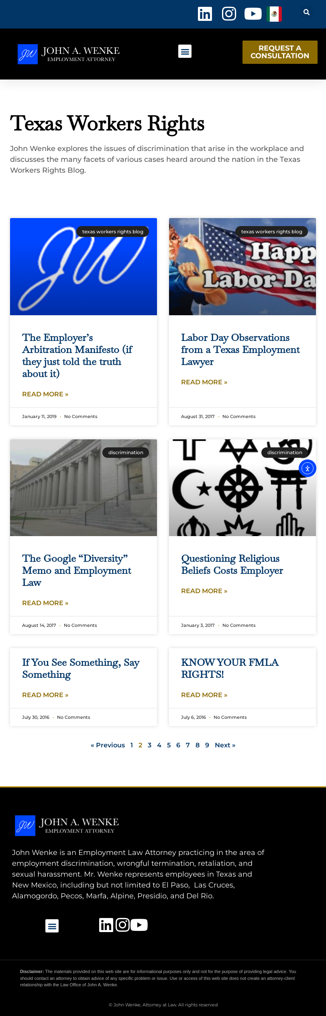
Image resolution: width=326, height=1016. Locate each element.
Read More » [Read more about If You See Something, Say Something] (45, 695)
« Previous (108, 745)
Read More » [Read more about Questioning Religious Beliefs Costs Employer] (204, 591)
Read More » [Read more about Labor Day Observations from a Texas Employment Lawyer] (204, 382)
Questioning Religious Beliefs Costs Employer (232, 564)
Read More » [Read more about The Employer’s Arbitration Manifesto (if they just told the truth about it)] (45, 394)
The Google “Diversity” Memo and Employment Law (76, 570)
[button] (306, 12)
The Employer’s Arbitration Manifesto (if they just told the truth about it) (77, 355)
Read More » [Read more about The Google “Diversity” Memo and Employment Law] (45, 603)
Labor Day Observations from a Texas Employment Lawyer (240, 349)
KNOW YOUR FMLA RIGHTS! (230, 668)
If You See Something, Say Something (80, 668)
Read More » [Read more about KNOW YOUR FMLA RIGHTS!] (204, 695)
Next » (225, 745)
